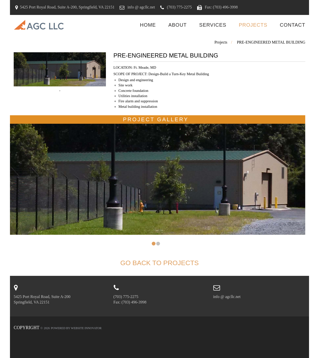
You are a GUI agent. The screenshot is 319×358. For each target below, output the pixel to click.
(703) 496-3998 (133, 302)
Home (148, 24)
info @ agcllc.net (140, 7)
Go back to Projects (159, 263)
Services (212, 24)
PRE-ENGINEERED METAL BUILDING (271, 42)
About (177, 24)
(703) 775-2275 (179, 7)
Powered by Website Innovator (76, 328)
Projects (253, 24)
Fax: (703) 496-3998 (221, 7)
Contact (292, 24)
